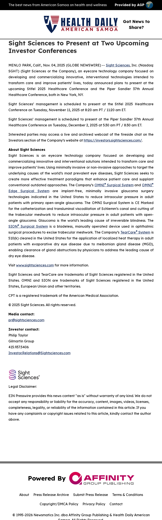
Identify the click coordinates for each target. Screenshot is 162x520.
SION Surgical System (28, 226)
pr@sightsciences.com (26, 320)
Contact (116, 504)
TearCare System (135, 232)
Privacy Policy (93, 504)
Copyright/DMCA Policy (59, 504)
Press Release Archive (51, 495)
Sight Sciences (118, 65)
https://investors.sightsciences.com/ (113, 140)
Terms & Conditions (127, 495)
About (24, 495)
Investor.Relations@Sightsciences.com (39, 353)
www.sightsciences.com (35, 265)
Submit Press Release (90, 495)
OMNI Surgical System (114, 185)
